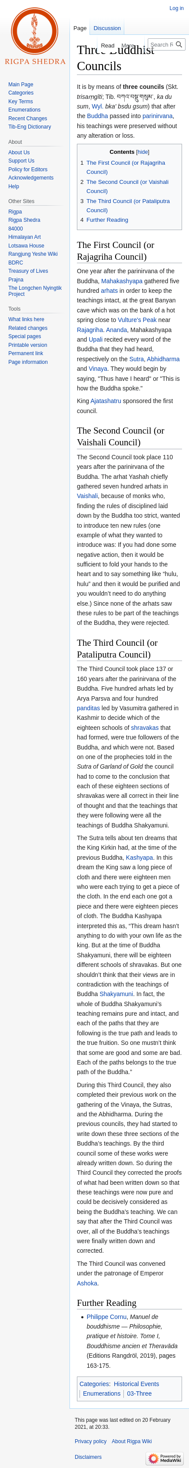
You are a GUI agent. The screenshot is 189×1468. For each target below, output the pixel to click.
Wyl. (97, 106)
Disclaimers (88, 1457)
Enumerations (101, 1393)
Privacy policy (90, 1441)
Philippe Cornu (106, 1316)
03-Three (139, 1393)
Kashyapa (139, 857)
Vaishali (87, 495)
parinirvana (157, 115)
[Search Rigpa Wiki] (167, 44)
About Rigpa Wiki (132, 1441)
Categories (94, 1383)
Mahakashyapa (122, 281)
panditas (88, 708)
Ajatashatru (105, 400)
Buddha (97, 115)
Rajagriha (90, 329)
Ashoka (87, 1283)
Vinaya (98, 368)
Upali (96, 339)
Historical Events (136, 1383)
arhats (109, 290)
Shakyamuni (116, 993)
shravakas (145, 727)
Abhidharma (163, 359)
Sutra (136, 359)
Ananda (116, 329)
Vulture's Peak (137, 319)
